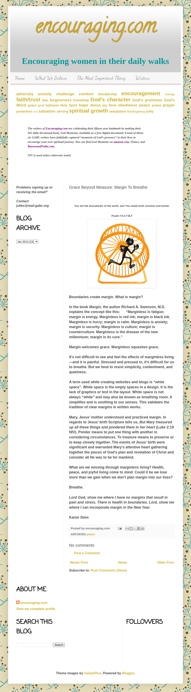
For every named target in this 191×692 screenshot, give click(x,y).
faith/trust (28, 99)
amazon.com (121, 141)
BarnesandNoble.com (41, 146)
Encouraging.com (57, 128)
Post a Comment (87, 553)
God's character (110, 99)
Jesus (95, 105)
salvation (47, 111)
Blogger (128, 673)
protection (24, 111)
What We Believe (51, 78)
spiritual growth (88, 111)
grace (32, 105)
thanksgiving (136, 111)
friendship (81, 100)
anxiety (44, 94)
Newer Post (79, 562)
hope (83, 105)
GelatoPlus (92, 673)
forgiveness (61, 100)
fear (45, 100)
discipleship (107, 94)
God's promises (147, 100)
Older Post (165, 562)
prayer (169, 105)
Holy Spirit (68, 105)
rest (35, 111)
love (112, 105)
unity (150, 111)
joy (104, 105)
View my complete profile (35, 609)
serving (62, 111)
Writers (142, 78)
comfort (86, 94)
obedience (127, 105)
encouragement (140, 93)
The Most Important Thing (101, 78)
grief (41, 105)
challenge (65, 94)
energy (170, 94)
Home (20, 78)
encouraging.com (95, 28)
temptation (118, 111)
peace (144, 105)
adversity (24, 94)
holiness (52, 105)
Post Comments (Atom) (109, 570)
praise (156, 105)
